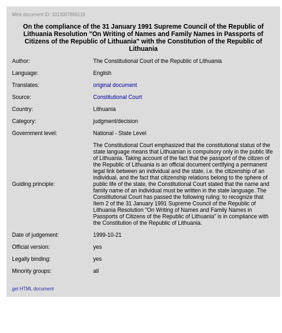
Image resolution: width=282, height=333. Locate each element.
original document (115, 85)
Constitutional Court (117, 97)
